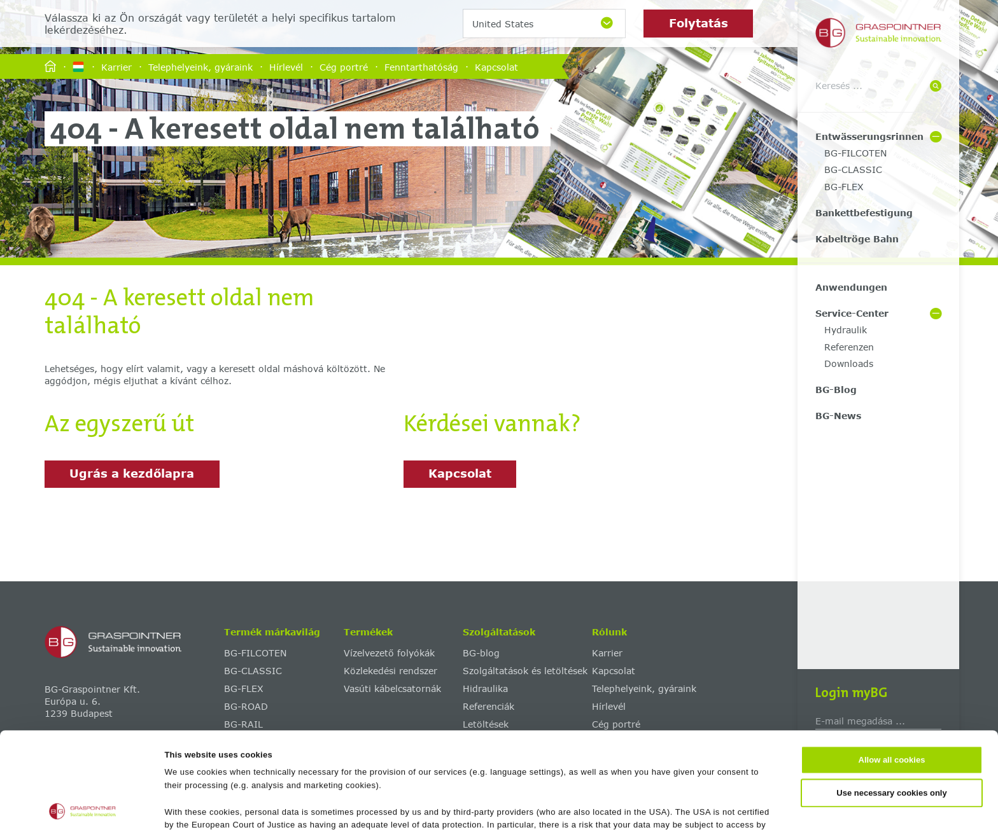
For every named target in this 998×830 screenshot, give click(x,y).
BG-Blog (836, 389)
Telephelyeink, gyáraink (200, 66)
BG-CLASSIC (853, 169)
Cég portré (344, 66)
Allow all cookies (892, 664)
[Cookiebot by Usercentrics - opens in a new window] (82, 806)
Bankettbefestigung (864, 212)
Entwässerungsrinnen (869, 136)
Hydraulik (845, 329)
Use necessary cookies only (891, 697)
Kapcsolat (496, 66)
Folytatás (698, 23)
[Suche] (935, 87)
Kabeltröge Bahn (857, 238)
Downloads (848, 363)
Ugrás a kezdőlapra (131, 473)
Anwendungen (851, 287)
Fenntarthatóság (421, 66)
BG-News (838, 415)
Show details (618, 806)
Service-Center (852, 313)
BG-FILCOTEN (855, 153)
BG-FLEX (844, 186)
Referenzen (849, 347)
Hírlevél (286, 66)
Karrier (116, 66)
